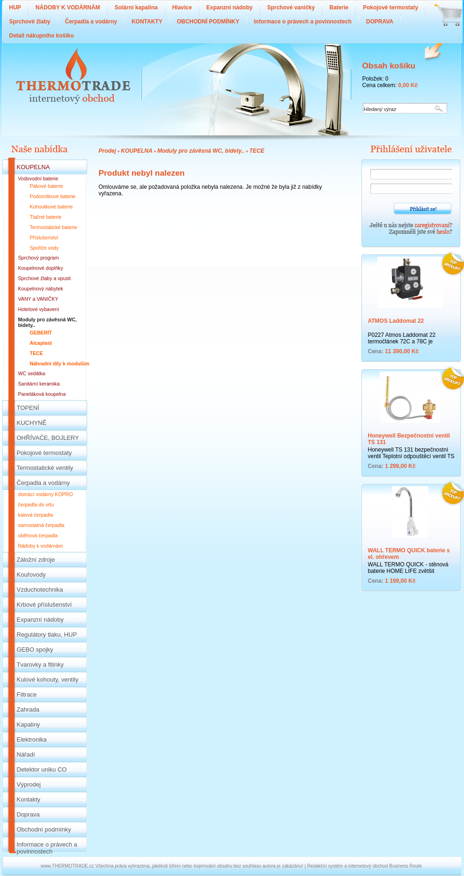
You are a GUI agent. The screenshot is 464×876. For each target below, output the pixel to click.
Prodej (107, 151)
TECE (257, 151)
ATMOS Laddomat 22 (396, 321)
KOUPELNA (136, 151)
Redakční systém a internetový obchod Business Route (364, 866)
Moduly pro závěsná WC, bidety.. (200, 151)
